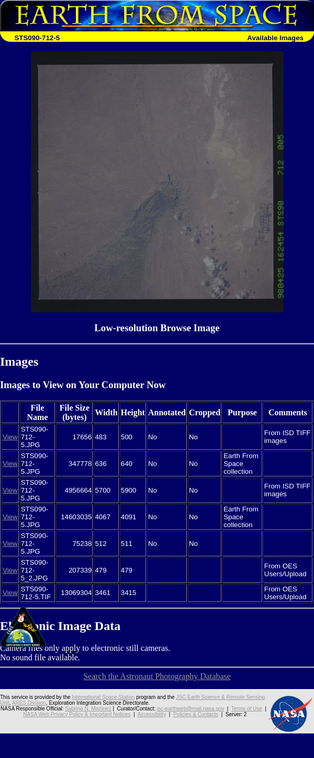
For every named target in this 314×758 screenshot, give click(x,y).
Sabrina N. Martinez (88, 709)
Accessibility (152, 714)
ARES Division (29, 703)
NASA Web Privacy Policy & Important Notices (76, 714)
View (10, 437)
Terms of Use (246, 709)
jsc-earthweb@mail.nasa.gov (191, 709)
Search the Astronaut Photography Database (157, 676)
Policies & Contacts (195, 714)
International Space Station (103, 697)
